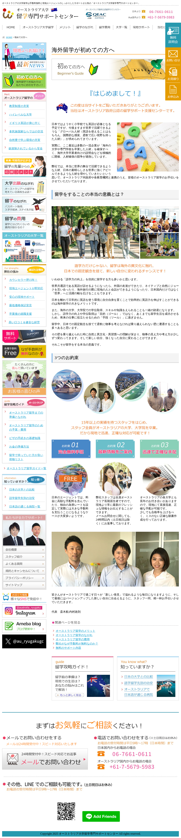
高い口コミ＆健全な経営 (24, 322)
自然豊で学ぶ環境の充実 (24, 139)
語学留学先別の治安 (22, 498)
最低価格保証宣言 (20, 305)
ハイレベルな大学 (20, 114)
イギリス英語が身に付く (24, 122)
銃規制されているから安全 (26, 148)
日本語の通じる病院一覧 (24, 506)
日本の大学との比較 (22, 489)
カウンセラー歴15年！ (23, 279)
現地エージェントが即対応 (26, 288)
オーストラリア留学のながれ (74, 635)
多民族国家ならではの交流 (26, 131)
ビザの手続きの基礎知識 (24, 438)
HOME (9, 37)
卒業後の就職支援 (20, 313)
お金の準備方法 (19, 446)
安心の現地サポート (22, 296)
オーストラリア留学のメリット (75, 630)
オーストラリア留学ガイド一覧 (26, 468)
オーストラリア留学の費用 (73, 639)
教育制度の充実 (19, 106)
